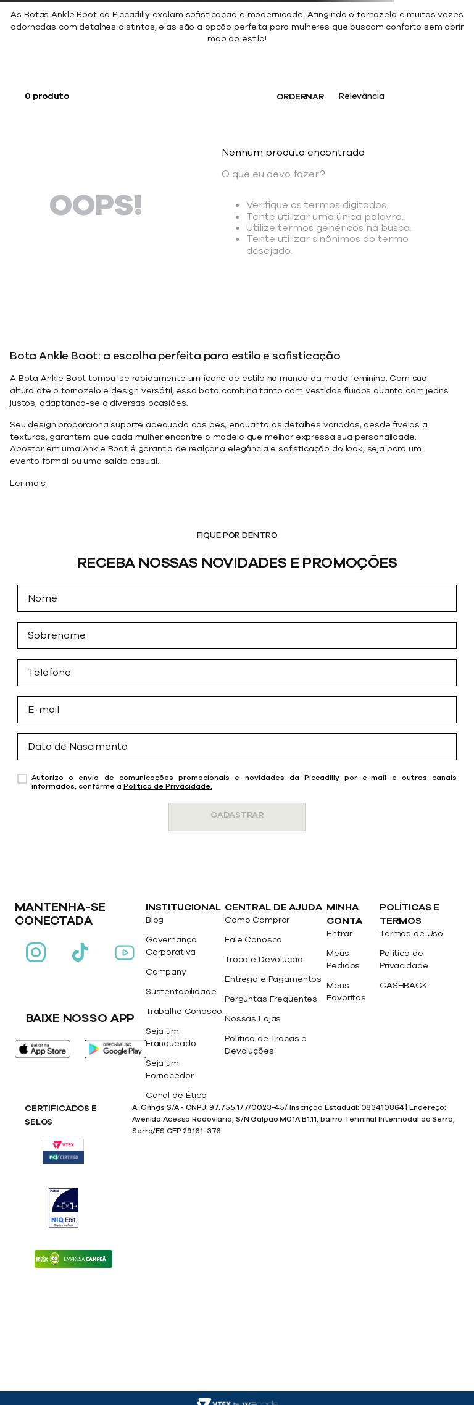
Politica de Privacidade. (167, 786)
